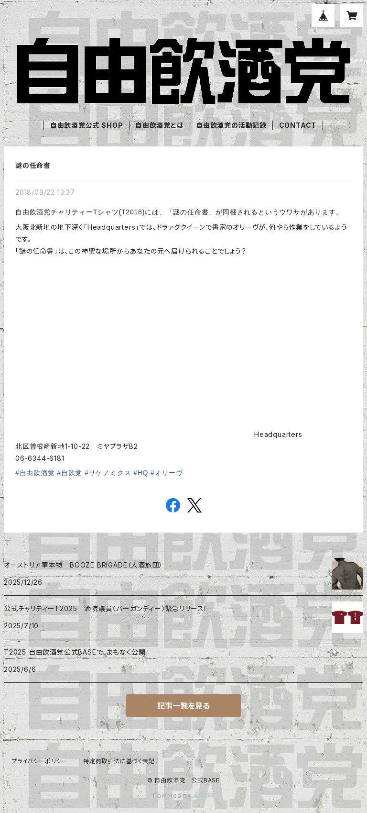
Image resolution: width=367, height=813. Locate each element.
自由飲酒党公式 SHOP (86, 125)
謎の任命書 (33, 165)
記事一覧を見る (183, 706)
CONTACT (298, 125)
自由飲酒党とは (159, 125)
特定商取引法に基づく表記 (119, 761)
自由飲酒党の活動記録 (231, 125)
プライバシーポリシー (39, 761)
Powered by (183, 795)
